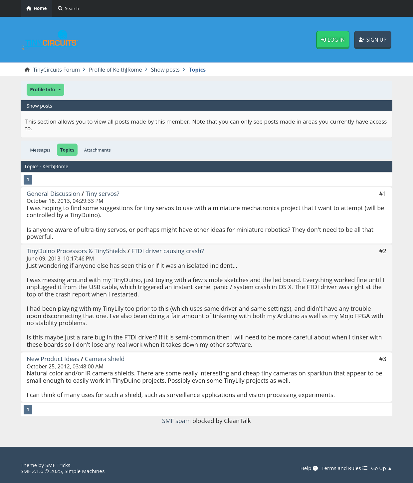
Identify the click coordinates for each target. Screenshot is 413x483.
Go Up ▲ (381, 468)
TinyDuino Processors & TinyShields (76, 251)
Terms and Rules (344, 468)
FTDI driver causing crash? (167, 251)
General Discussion (53, 194)
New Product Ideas (53, 359)
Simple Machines (84, 471)
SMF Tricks (57, 465)
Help (309, 468)
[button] (45, 90)
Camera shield (105, 359)
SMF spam (176, 421)
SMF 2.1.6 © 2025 (41, 471)
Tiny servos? (102, 194)
